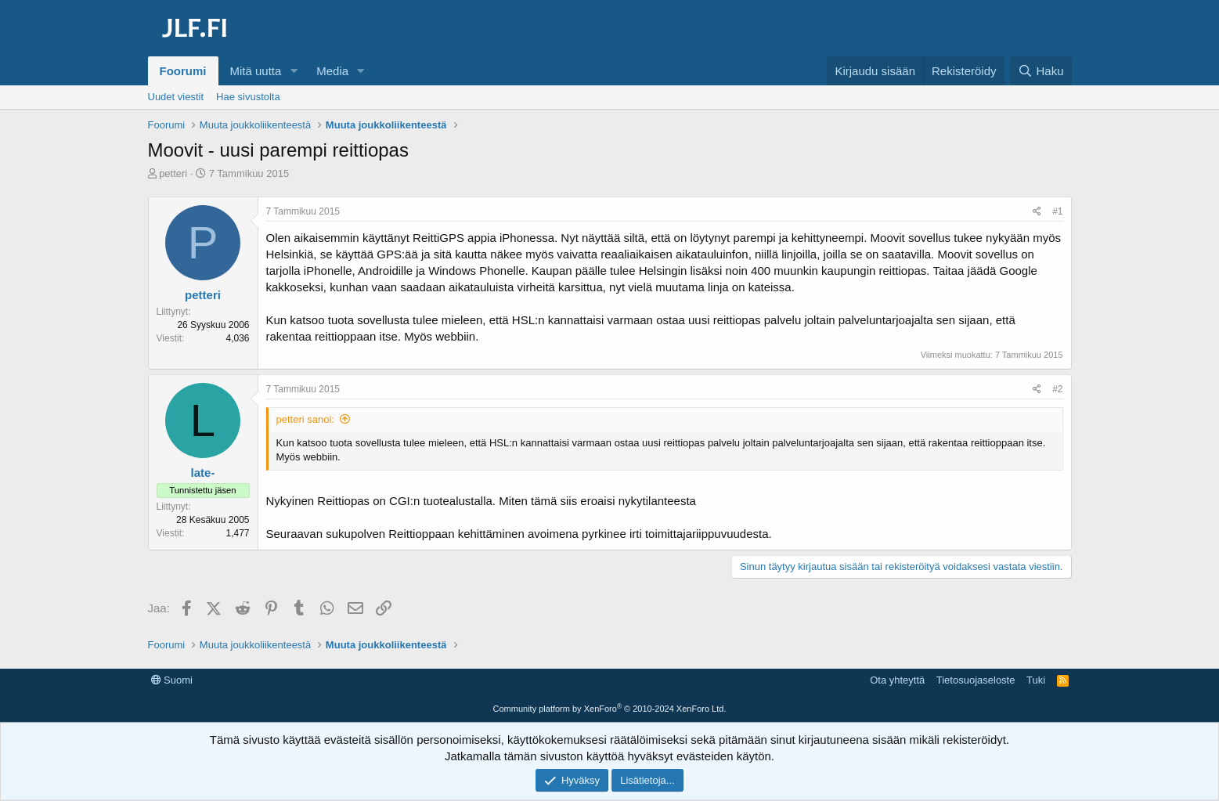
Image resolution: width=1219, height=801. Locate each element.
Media (332, 71)
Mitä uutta (256, 71)
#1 (1057, 211)
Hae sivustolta (248, 97)
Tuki (1035, 680)
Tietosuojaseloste (975, 680)
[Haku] (1040, 70)
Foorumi (183, 71)
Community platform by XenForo (610, 708)
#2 (1057, 389)
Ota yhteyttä (897, 680)
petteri (173, 173)
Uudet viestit (176, 97)
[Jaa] (1037, 212)
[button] (294, 70)
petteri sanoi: (305, 419)
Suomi (172, 680)
